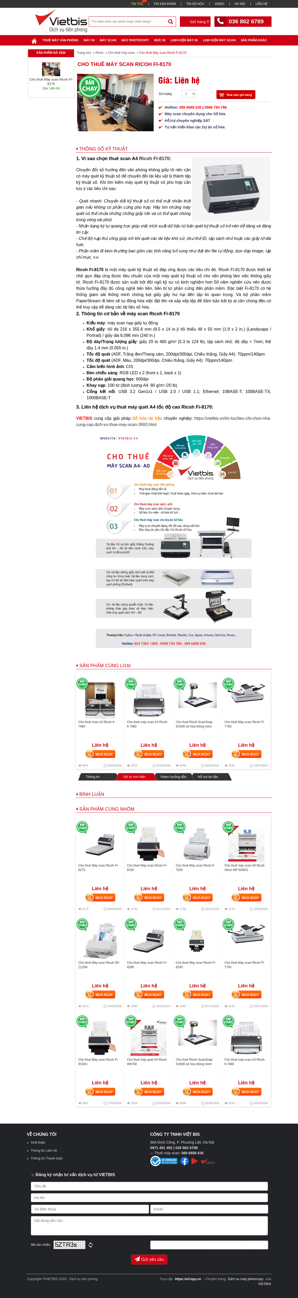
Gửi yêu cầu (149, 1259)
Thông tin (93, 777)
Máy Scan (108, 40)
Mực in (159, 40)
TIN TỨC (137, 4)
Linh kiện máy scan (219, 40)
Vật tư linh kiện (134, 776)
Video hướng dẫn (173, 777)
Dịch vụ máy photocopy (246, 1279)
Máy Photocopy (135, 40)
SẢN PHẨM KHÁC (254, 40)
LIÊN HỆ (262, 4)
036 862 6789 (246, 21)
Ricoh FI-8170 (154, 158)
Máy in (89, 40)
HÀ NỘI (240, 4)
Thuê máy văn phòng (60, 40)
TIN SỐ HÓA (195, 4)
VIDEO (219, 4)
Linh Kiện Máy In (184, 40)
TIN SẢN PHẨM (165, 4)
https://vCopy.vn (188, 1279)
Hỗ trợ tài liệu (208, 777)
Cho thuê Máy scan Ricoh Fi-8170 (124, 64)
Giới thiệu (38, 1142)
